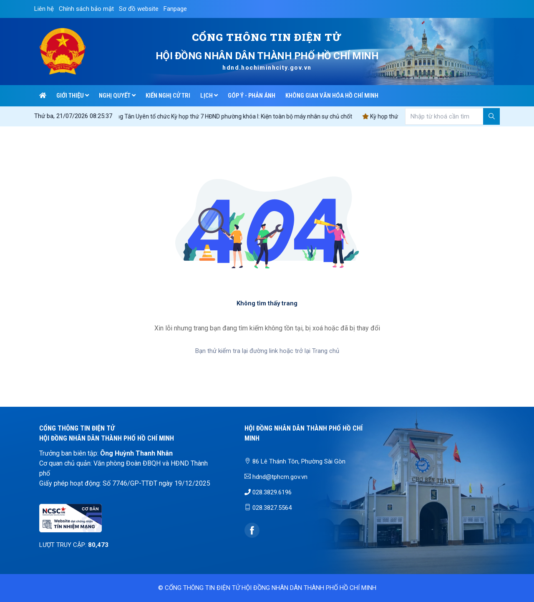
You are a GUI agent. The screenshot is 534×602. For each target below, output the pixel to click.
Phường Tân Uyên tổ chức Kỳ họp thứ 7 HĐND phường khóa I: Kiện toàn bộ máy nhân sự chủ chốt (232, 116)
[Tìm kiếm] (491, 116)
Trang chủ (325, 351)
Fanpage (175, 9)
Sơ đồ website (139, 9)
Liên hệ (44, 9)
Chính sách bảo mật (86, 9)
